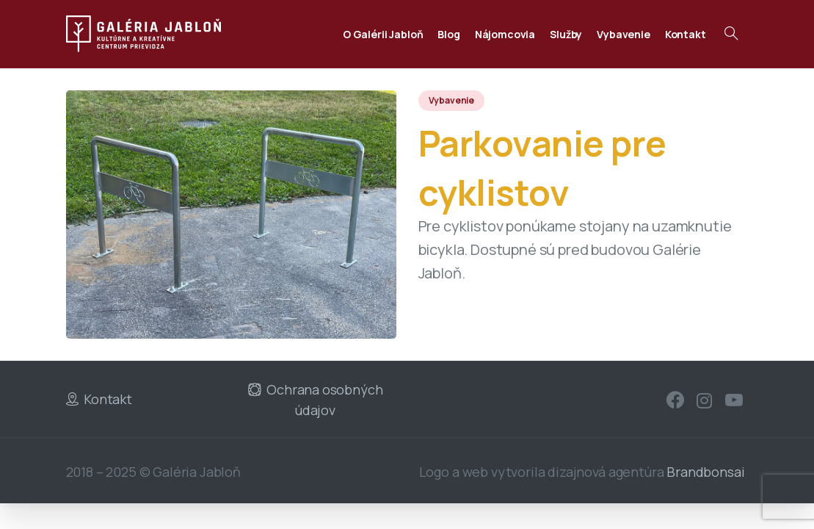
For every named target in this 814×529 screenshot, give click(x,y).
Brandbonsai (705, 472)
